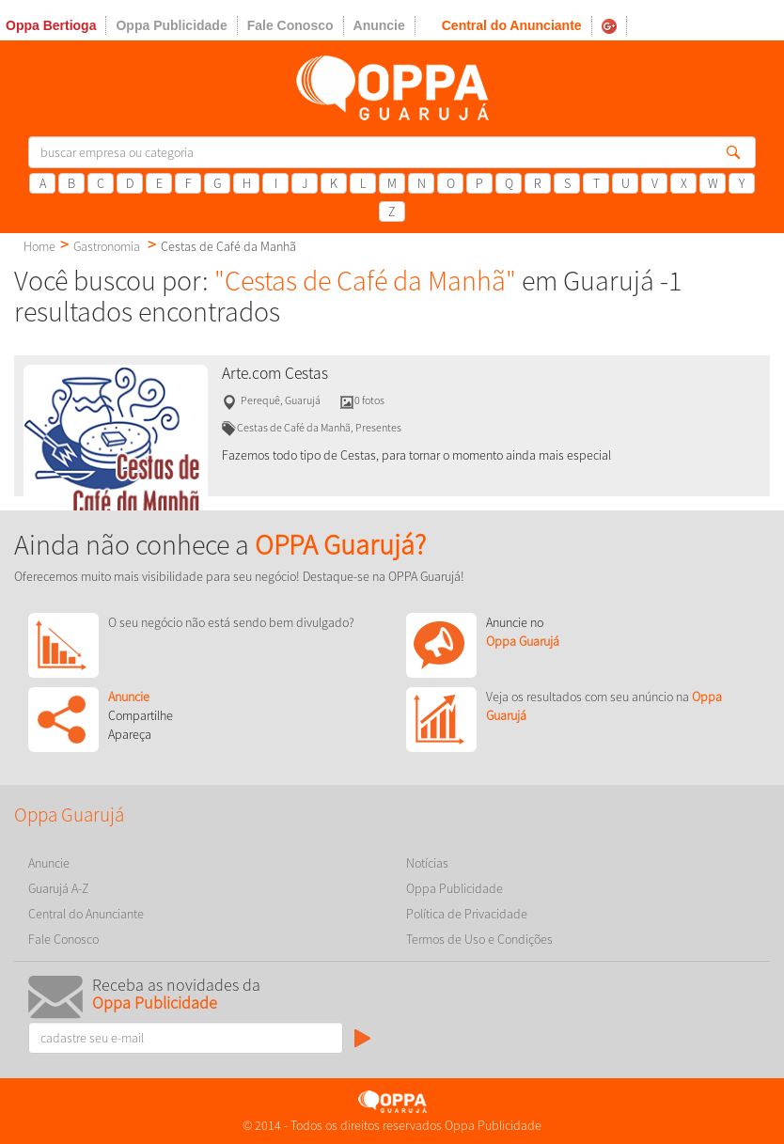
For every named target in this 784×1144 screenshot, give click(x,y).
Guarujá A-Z (58, 888)
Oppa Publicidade (171, 25)
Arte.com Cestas (275, 373)
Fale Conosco (290, 25)
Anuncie (379, 25)
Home (39, 246)
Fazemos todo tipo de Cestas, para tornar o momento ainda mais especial (416, 455)
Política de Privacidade (466, 913)
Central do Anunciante (512, 25)
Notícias (427, 862)
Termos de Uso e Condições (479, 939)
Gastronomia (106, 246)
